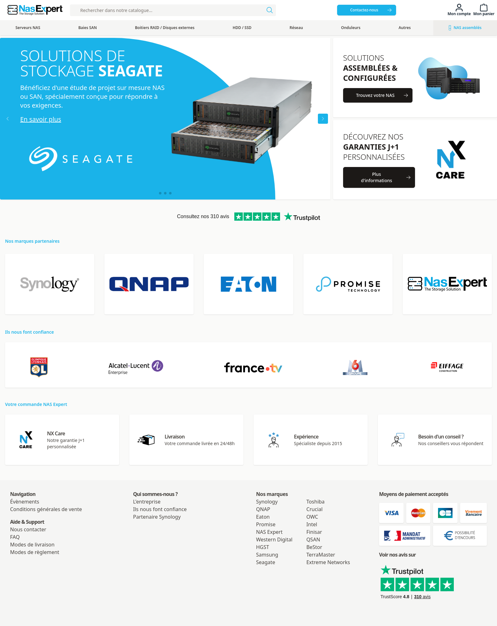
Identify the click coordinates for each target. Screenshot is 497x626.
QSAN (313, 539)
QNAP (263, 509)
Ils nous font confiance (160, 509)
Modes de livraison (32, 544)
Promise (265, 524)
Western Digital (274, 539)
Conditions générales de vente (46, 509)
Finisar (314, 531)
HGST (262, 547)
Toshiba (315, 501)
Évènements (24, 501)
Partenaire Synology (157, 516)
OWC (312, 516)
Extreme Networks (328, 562)
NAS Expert (269, 531)
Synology (267, 501)
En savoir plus (40, 119)
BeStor (314, 547)
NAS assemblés (465, 27)
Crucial (314, 509)
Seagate (265, 562)
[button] (160, 193)
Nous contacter (28, 529)
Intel (311, 524)
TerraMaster (320, 554)
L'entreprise (147, 501)
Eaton (263, 516)
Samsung (267, 554)
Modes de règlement (34, 552)
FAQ (15, 537)
